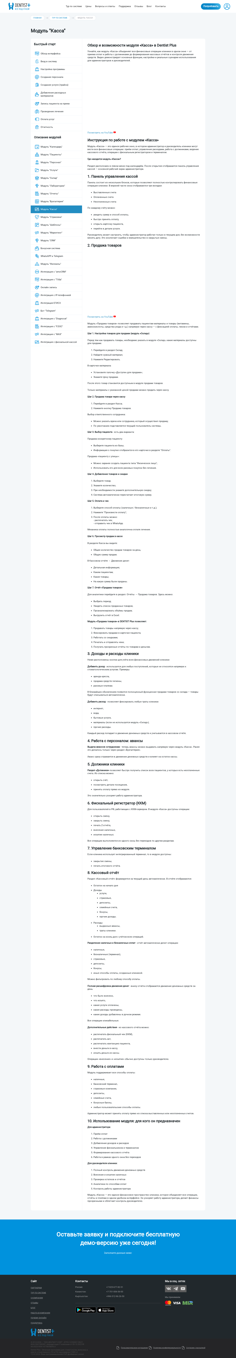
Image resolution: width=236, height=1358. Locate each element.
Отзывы (138, 6)
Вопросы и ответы (105, 6)
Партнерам (36, 1288)
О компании (37, 1298)
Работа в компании (40, 1313)
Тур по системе (74, 6)
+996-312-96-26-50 (115, 1296)
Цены (88, 6)
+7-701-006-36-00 (114, 1291)
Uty (114, 1348)
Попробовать (210, 6)
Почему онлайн (39, 1318)
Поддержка (125, 6)
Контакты (160, 6)
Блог (149, 6)
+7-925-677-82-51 (114, 1287)
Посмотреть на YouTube (101, 132)
